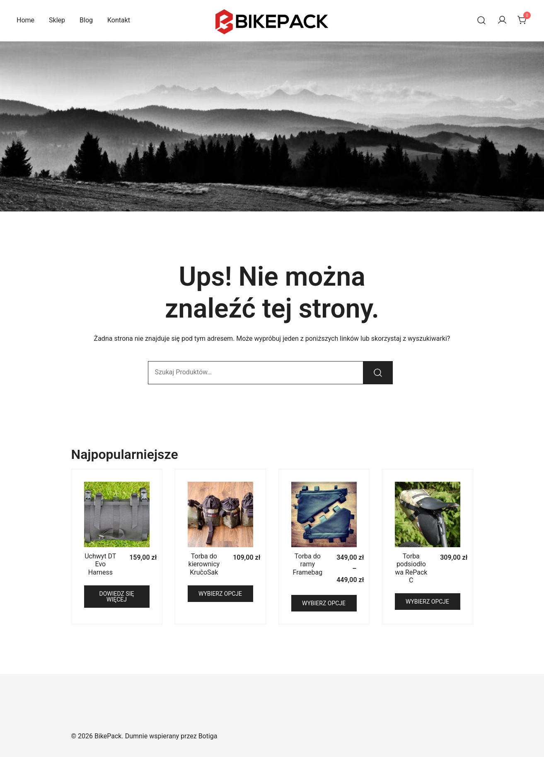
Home (25, 20)
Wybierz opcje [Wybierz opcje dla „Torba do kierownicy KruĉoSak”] (220, 593)
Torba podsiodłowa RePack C (411, 568)
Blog (86, 20)
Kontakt (118, 20)
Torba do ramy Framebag (308, 564)
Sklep (57, 20)
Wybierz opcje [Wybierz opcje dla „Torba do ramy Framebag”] (324, 603)
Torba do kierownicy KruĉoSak (204, 564)
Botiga (208, 736)
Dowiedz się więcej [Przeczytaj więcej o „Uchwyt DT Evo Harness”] (116, 596)
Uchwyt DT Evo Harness (100, 564)
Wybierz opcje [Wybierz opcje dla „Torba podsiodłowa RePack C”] (427, 601)
